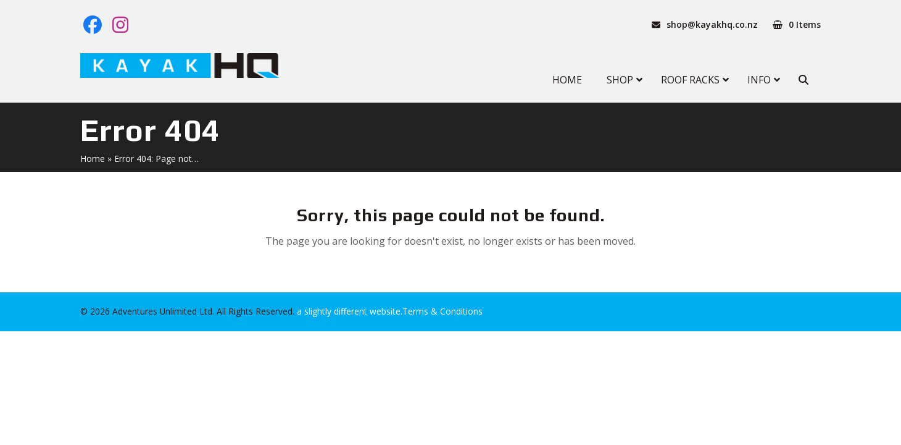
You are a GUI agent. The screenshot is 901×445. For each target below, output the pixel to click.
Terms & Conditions (442, 311)
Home (92, 158)
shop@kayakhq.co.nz (712, 24)
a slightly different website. (348, 311)
